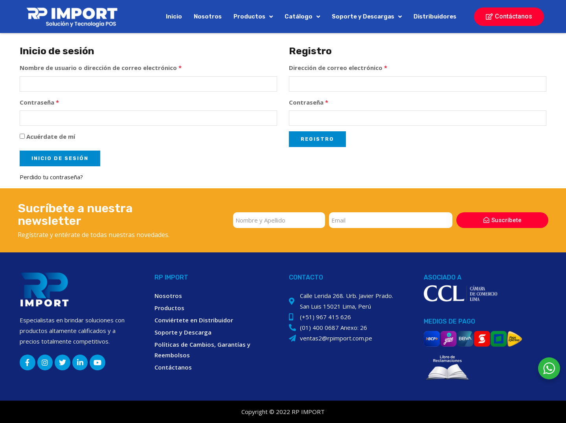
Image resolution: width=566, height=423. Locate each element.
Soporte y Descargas (367, 17)
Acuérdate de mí (47, 136)
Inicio (174, 16)
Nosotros (208, 16)
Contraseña (39, 102)
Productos (253, 17)
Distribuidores (434, 16)
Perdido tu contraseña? (51, 177)
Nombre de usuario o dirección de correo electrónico (101, 68)
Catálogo (302, 17)
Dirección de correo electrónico (338, 68)
